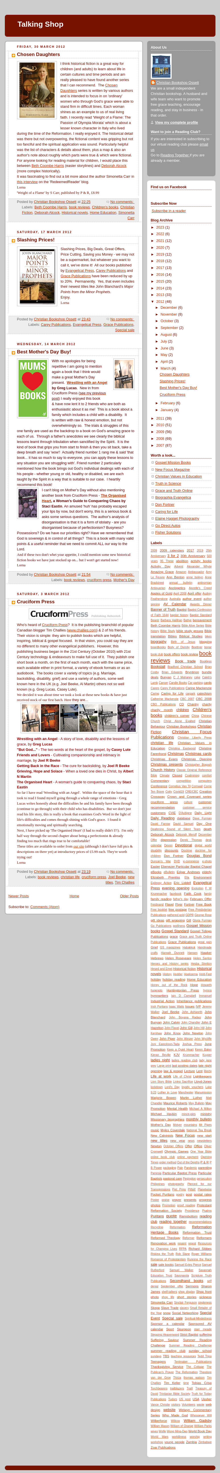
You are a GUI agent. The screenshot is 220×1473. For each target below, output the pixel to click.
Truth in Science (168, 484)
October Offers (173, 1146)
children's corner (177, 715)
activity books (201, 561)
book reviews (79, 207)
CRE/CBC (191, 791)
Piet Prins (179, 1189)
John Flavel (172, 1027)
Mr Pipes (205, 1124)
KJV (177, 1054)
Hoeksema (191, 974)
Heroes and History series (170, 963)
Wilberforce (159, 1420)
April (165, 362)
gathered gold (176, 915)
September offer (172, 1286)
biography (158, 642)
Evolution (197, 888)
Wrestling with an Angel (87, 383)
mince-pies (189, 1114)
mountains (190, 1124)
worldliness (179, 1436)
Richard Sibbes (199, 1248)
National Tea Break (198, 1130)
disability (156, 850)
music (155, 1130)
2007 (160, 446)
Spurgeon (184, 1329)
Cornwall (197, 786)
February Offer (201, 899)
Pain (180, 1167)
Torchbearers (159, 1388)
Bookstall (158, 667)
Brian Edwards (172, 672)
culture (188, 802)
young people (174, 1442)
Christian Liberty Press (194, 737)
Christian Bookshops (181, 726)
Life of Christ (182, 1076)
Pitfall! (192, 1189)
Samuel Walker (182, 1270)
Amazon (181, 571)
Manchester (186, 1092)
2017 (160, 268)
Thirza (177, 1377)
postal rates (202, 1194)
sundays (156, 1356)
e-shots (206, 861)
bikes (208, 636)
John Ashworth (192, 1012)
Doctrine (186, 850)
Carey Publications (56, 325)
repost (192, 1243)
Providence (192, 1210)
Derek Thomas (191, 840)
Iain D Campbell (183, 995)
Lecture (189, 1071)
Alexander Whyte (199, 566)
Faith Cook (192, 893)
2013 (160, 295)
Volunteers (188, 1404)
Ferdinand (157, 904)
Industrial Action (163, 1001)
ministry (205, 1114)
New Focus (185, 1136)
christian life (70, 877)
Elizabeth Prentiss (165, 877)
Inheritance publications (194, 1001)
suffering (205, 1334)
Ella (186, 877)
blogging (206, 641)
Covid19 (178, 791)
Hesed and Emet (161, 968)
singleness (205, 1302)
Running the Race (199, 1259)
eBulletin (169, 872)
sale (154, 1265)
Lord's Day (172, 1087)
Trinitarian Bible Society (174, 1393)
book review (189, 654)
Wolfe (162, 1431)
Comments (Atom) (44, 907)
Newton (156, 1146)
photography (176, 1184)
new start (204, 1135)
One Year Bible (201, 1151)
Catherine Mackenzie (165, 699)
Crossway (158, 796)
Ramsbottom (188, 1216)
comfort (207, 775)
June (165, 348)
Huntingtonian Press (182, 990)
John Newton (193, 1033)
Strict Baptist (189, 1334)
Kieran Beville (161, 1054)
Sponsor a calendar (168, 1323)
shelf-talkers (169, 1291)
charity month (162, 710)
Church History (163, 770)
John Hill (199, 1027)
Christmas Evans (164, 759)
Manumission (203, 1092)
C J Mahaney (182, 677)
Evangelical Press (87, 325)
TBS (166, 1356)
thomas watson (194, 1377)
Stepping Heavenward (165, 1334)
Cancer (163, 682)
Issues (190, 1006)
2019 (160, 254)
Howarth (206, 985)
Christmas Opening (196, 759)
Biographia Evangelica (173, 498)
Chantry (193, 704)
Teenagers (158, 1361)
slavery (184, 1308)
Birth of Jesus (183, 641)
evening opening (175, 888)
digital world (203, 845)
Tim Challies (125, 882)
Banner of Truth (163, 610)
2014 (160, 288)
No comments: (122, 202)
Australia (174, 598)
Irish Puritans (159, 1006)
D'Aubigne (185, 813)
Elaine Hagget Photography (177, 519)
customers (158, 813)
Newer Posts (19, 896)
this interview (27, 182)
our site (78, 846)
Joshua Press (192, 1044)
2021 (160, 241)
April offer (195, 593)
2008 (160, 439)
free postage (177, 909)
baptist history (179, 615)
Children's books (105, 207)
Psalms (206, 1210)
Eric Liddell (182, 882)
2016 (160, 275)
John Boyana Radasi (185, 1017)
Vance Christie (160, 1404)
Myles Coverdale (173, 1130)
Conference (159, 786)
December (169, 308)
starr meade (203, 1329)
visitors (175, 1404)
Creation (206, 791)
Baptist (182, 609)
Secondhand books (186, 1281)
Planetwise (205, 1189)
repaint (182, 1243)
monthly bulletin (198, 1119)
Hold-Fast (205, 974)
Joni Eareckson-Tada (165, 1044)
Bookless (206, 661)
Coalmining (192, 775)
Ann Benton (175, 577)
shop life (168, 1297)
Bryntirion (192, 672)
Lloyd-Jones (202, 1081)
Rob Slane (183, 1254)
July (164, 341)
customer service (197, 807)
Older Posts (129, 896)
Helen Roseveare (178, 958)
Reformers (204, 1238)
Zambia (191, 1442)
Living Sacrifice (183, 1081)
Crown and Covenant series (189, 796)
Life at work (161, 1076)
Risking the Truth (162, 1254)
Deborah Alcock (46, 213)
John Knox (172, 1033)
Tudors (172, 1399)
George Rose (202, 915)
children (182, 710)
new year (177, 1140)
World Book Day (200, 1431)
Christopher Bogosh (198, 764)
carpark (190, 693)
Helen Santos (202, 958)
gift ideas (158, 920)
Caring (155, 693)
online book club (163, 1157)
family (207, 893)
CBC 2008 (203, 699)
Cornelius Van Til (179, 786)
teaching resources (183, 1356)
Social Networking (185, 1313)
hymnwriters (159, 995)
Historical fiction (184, 968)
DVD (177, 861)
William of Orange (181, 1426)
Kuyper (207, 1054)
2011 (160, 418)
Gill (188, 920)
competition (183, 780)
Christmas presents (167, 764)
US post (184, 1399)
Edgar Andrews (188, 872)
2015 (160, 281)
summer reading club (168, 1350)
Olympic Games (176, 1151)
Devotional (183, 845)
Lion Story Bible (161, 1081)
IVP (198, 1006)
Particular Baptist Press (180, 1173)
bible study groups (189, 631)
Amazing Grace (162, 571)
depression (168, 840)
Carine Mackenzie (199, 688)
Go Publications (161, 925)
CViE (172, 813)
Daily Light (203, 813)
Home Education (103, 213)
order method (167, 1162)
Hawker (206, 952)
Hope (194, 985)
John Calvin (171, 1022)
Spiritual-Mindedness (198, 1318)
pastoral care (172, 1178)
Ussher (207, 1399)
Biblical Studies (190, 636)
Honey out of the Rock (169, 985)
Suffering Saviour (165, 1340)
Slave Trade (170, 1308)
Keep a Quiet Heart (180, 1049)
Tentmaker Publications (192, 1361)
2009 (160, 432)
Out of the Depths (188, 1162)
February (168, 403)
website (169, 1410)
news (191, 1140)
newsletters (204, 1140)
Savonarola (181, 1275)
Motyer (177, 1124)
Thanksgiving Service (167, 1366)
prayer (176, 1199)
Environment (203, 877)
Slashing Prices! (36, 240)
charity (206, 704)
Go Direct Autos (167, 526)
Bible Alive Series (193, 625)
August (167, 335)
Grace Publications (118, 325)
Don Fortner (164, 505)
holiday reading (174, 979)
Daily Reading (163, 818)
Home (74, 896)
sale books (166, 1264)
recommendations (200, 1221)
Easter (155, 866)
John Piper (167, 1038)
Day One (204, 823)
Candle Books (178, 682)
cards (208, 682)
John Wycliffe (202, 1038)
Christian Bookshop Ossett (178, 83)
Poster (155, 1199)
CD (181, 704)
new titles (159, 1141)
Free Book (204, 904)
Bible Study (167, 631)
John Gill (186, 1027)
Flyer (178, 904)
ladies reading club (185, 1060)
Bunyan (166, 677)
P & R (204, 1162)
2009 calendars (172, 550)
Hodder (177, 974)
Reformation (178, 1227)
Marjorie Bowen (163, 1097)
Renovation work (163, 1243)
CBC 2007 (187, 699)
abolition (182, 561)
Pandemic (190, 1167)
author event (192, 598)
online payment (187, 1157)
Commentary (160, 780)
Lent (199, 1071)
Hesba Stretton (201, 963)
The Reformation (186, 1372)
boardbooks (158, 647)
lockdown (157, 1087)
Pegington (189, 1178)
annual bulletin (180, 582)
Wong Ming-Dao (177, 1431)
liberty (208, 1071)
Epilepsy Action (161, 882)
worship (195, 1436)
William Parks (202, 1426)
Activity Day (160, 566)
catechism (204, 693)
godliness (179, 925)
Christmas (176, 754)
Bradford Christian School (185, 666)
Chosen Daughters (38, 54)
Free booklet (159, 909)
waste (200, 1404)
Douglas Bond (199, 856)
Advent (178, 566)
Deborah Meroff (186, 834)
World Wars (159, 1436)
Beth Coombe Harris (50, 207)
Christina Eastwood (182, 748)
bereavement (202, 620)
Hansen (193, 952)
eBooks (156, 872)
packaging (169, 1167)
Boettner (197, 647)
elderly (206, 872)
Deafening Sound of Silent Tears (176, 829)
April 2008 (179, 593)
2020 (160, 248)
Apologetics (177, 588)
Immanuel (205, 995)
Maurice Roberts (175, 1103)
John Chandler (190, 1022)
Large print (164, 1065)
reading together (173, 1222)
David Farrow (160, 823)
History (167, 974)
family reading (161, 899)
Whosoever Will (200, 1415)
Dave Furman (202, 818)
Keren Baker (203, 1049)
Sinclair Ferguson (185, 1302)
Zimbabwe (205, 1442)
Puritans (157, 1216)
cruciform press (99, 580)
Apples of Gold (161, 593)
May (164, 355)
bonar (208, 647)
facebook (175, 893)
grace (174, 936)
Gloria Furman (202, 920)
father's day (180, 899)
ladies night (160, 1060)
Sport (170, 1329)
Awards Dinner (201, 604)
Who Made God (175, 1415)
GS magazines (170, 947)
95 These (167, 561)
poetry (180, 1194)
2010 (160, 425)
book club (157, 654)
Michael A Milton (200, 1108)
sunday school (200, 1350)
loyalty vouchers (192, 1087)
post (189, 1194)
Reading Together (175, 155)
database (183, 818)
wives (154, 1431)
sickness (205, 1297)
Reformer (188, 1238)
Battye (188, 620)
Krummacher (191, 1054)
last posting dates (184, 1065)
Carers (155, 688)
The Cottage (195, 1366)
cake (197, 677)
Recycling (157, 1227)
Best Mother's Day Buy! (44, 352)
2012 (160, 302)
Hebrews (157, 958)
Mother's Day (124, 580)
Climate (164, 775)
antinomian (204, 582)
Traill (190, 1388)
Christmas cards (198, 754)
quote (171, 1215)
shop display (186, 1291)
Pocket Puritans (162, 1194)
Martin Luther (191, 1097)
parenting (204, 1167)
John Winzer (184, 1038)
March (166, 368)
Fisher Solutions (168, 532)
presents (190, 1199)
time (186, 1383)
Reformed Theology (165, 1238)
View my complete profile (176, 123)
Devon (168, 845)
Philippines (158, 1184)
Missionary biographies (167, 1119)
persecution (204, 1178)
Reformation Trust (197, 1232)
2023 (160, 227)
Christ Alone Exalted (179, 721)
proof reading (186, 1205)
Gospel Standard (175, 931)
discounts (171, 850)
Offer (188, 1146)
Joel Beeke (117, 877)
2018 (160, 261)
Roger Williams (202, 1254)
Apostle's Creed (200, 588)
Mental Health (177, 1108)
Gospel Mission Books (173, 463)
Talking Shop (40, 24)
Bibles (172, 636)
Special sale (125, 330)
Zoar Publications (163, 1447)
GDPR (189, 915)
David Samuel (183, 823)
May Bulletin (196, 1103)
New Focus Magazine (172, 470)
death (207, 829)
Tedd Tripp (205, 1356)
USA (196, 1399)
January (167, 410)
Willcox (175, 1420)
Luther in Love (167, 1092)
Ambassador (196, 571)
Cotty (168, 791)
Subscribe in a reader (169, 211)
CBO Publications (163, 704)
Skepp (155, 1308)
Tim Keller (172, 1383)
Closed (177, 775)
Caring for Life (166, 512)
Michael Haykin (164, 1114)
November (169, 314)
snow (166, 1313)
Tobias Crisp (202, 1383)
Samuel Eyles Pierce (187, 1264)
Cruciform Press (36, 601)
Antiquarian (158, 588)
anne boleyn (194, 577)
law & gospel (173, 1071)
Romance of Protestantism (168, 1259)
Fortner (189, 904)
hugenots (157, 990)
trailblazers (177, 1388)
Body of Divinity (179, 647)
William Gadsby (198, 1421)
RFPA (182, 1248)
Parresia (156, 1173)
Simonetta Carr (162, 1302)
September (170, 328)
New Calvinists (162, 1135)
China (195, 715)
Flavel (169, 904)
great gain (204, 942)
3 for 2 (173, 556)
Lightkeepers (202, 1076)
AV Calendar (174, 604)
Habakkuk (188, 947)
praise (165, 1199)
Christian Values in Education (178, 476)
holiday (156, 979)
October (167, 321)
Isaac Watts (176, 1006)
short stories (186, 1297)
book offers (172, 654)
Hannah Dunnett (172, 952)
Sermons (192, 1286)
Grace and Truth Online (174, 491)
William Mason (160, 1426)
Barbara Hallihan (171, 620)
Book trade (185, 661)
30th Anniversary (192, 556)
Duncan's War (161, 861)
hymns (207, 990)
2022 (160, 234)
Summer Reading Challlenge (190, 1345)
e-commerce (191, 861)
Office (198, 1146)
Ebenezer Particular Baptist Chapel (186, 866)
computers (204, 780)
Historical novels (75, 213)
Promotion (168, 1205)
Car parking (195, 682)
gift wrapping (175, 920)
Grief (154, 947)
